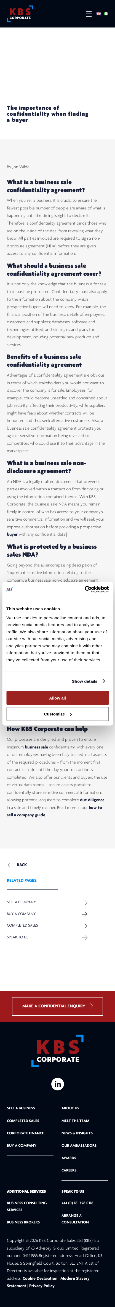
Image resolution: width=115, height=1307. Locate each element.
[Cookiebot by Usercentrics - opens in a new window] (84, 589)
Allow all (57, 697)
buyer (12, 535)
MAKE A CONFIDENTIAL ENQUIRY (57, 1006)
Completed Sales (22, 926)
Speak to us (17, 937)
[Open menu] (86, 14)
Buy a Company (21, 914)
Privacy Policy (42, 1286)
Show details (85, 681)
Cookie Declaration (40, 1278)
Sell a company (21, 902)
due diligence (92, 800)
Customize (57, 714)
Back (22, 865)
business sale (36, 747)
